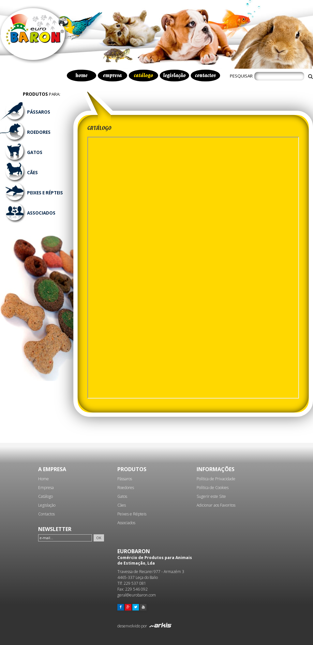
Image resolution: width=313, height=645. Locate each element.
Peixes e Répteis (131, 514)
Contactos (46, 514)
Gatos (122, 496)
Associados (126, 523)
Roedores (125, 487)
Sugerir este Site (211, 496)
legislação (174, 75)
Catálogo (45, 496)
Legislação (46, 505)
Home (43, 479)
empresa (112, 75)
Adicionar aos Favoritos (216, 505)
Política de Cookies (213, 487)
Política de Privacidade (216, 479)
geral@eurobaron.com (136, 595)
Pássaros (124, 479)
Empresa (46, 487)
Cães (121, 505)
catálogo (143, 75)
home (82, 75)
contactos (205, 75)
